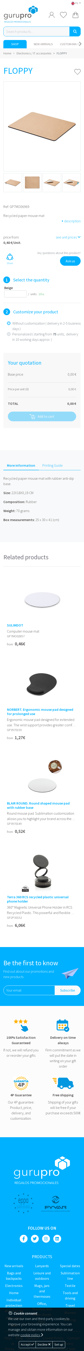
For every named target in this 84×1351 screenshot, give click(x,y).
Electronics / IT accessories (34, 53)
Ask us (70, 261)
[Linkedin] (57, 1239)
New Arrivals (43, 44)
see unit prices (68, 237)
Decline (44, 1344)
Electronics (14, 1285)
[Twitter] (35, 1239)
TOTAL (13, 403)
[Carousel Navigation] (80, 44)
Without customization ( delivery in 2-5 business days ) (46, 326)
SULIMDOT (15, 625)
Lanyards (42, 1266)
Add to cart (42, 416)
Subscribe (67, 990)
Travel (70, 1305)
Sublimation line (70, 1276)
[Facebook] (24, 1239)
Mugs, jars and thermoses (42, 1291)
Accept (27, 1344)
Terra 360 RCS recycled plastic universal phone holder (38, 899)
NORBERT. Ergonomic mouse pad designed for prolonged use (40, 711)
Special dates (70, 1266)
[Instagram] (46, 1239)
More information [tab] (21, 465)
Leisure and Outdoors (42, 1276)
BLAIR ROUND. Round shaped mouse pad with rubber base (38, 805)
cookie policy (31, 1335)
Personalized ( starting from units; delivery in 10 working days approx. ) (45, 337)
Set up (58, 1344)
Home (7, 53)
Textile (70, 1285)
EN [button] (75, 3)
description (71, 221)
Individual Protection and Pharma (14, 1305)
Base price (15, 374)
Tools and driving (70, 1295)
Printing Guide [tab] (52, 465)
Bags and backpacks (14, 1276)
